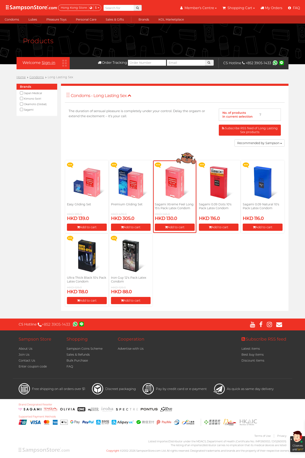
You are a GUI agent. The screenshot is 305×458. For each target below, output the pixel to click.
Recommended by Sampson (259, 143)
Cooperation (131, 339)
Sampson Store (35, 339)
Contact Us (27, 360)
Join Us (24, 354)
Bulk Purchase (77, 360)
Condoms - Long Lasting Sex (101, 95)
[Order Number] (147, 63)
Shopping (77, 339)
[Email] (186, 63)
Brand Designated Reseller (35, 404)
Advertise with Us (131, 349)
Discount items (252, 360)
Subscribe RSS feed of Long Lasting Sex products (250, 130)
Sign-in (48, 62)
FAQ (70, 366)
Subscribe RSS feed (263, 339)
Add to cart (87, 227)
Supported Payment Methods (37, 416)
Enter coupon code (33, 366)
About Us (25, 349)
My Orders (271, 8)
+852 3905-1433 (256, 63)
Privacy (281, 435)
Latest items (250, 349)
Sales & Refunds (78, 354)
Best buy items (252, 354)
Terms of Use (262, 435)
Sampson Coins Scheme (85, 349)
